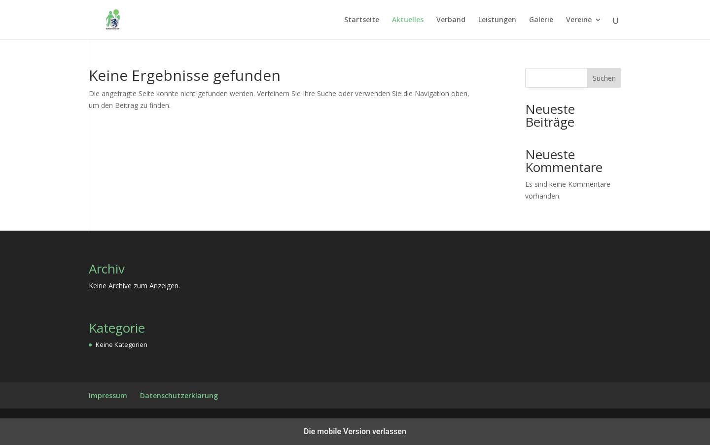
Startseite (361, 20)
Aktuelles (408, 20)
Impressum (108, 395)
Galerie (541, 20)
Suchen (604, 78)
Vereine (579, 20)
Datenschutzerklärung (179, 395)
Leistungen (497, 20)
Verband (450, 20)
